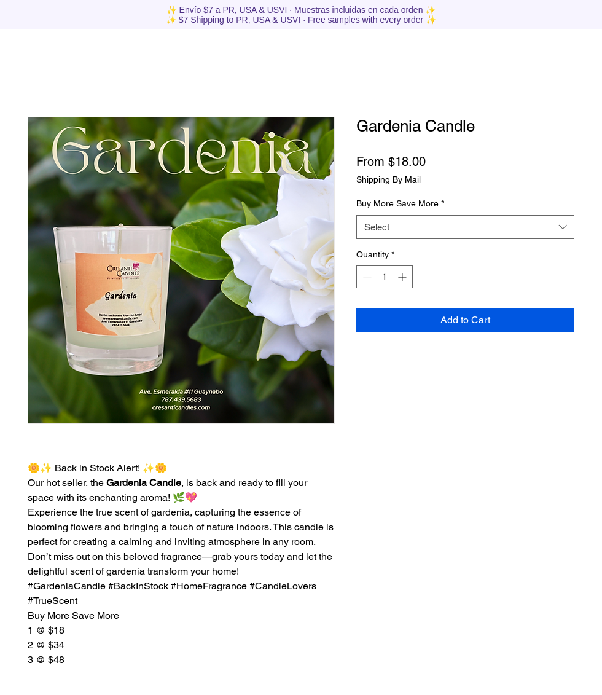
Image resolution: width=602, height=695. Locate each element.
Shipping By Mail (388, 179)
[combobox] (465, 227)
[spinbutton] (384, 277)
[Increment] (403, 277)
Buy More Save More (400, 203)
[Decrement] (365, 277)
